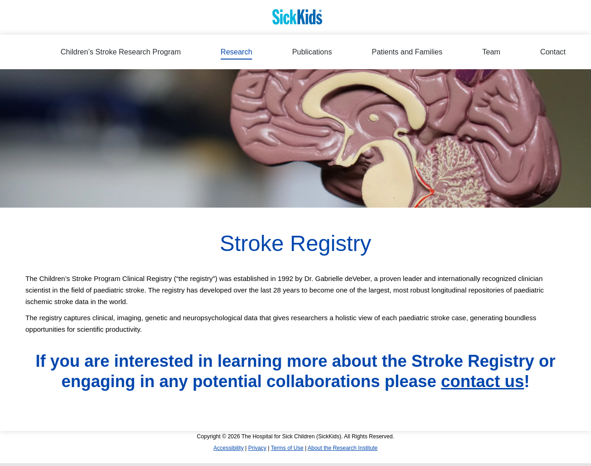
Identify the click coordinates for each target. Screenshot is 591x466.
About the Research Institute (342, 448)
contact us (482, 381)
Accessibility (228, 448)
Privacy (257, 448)
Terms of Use (287, 448)
